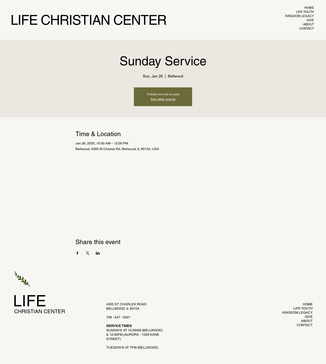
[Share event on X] (88, 253)
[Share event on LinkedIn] (98, 253)
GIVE (310, 20)
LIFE (29, 301)
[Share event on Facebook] (77, 253)
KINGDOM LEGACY (301, 16)
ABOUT (308, 24)
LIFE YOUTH (305, 12)
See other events (163, 99)
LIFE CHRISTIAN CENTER (88, 20)
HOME (309, 7)
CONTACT (306, 28)
